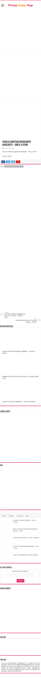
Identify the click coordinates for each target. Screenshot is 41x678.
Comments (19, 516)
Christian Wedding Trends (14, 166)
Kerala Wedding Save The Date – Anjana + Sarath (26, 320)
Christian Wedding (9, 148)
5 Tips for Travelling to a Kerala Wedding (25, 555)
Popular (11, 516)
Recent (4, 516)
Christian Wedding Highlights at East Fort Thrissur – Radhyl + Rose (15, 315)
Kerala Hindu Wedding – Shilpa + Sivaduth (26, 537)
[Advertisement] (20, 30)
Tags (27, 516)
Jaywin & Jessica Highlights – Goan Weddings (18, 401)
